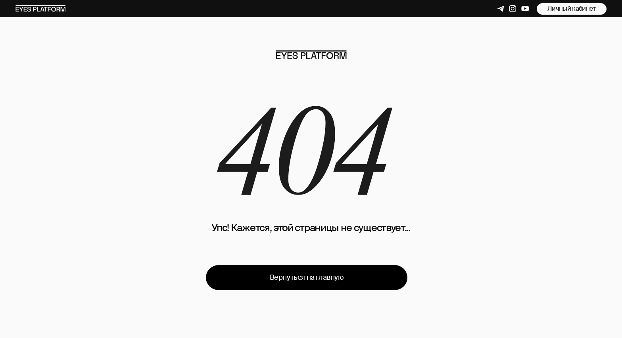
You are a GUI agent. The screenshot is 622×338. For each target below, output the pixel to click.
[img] (311, 55)
